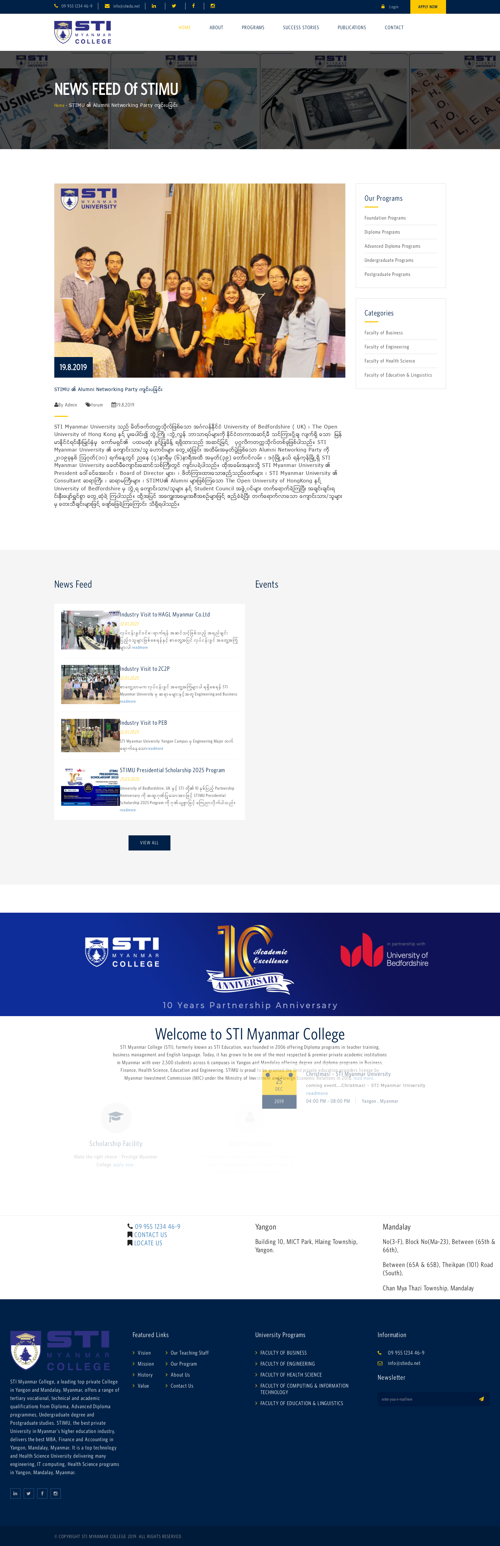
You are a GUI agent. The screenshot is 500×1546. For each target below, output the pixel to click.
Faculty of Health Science (390, 361)
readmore (140, 647)
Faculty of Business (384, 332)
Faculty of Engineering (387, 346)
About (216, 27)
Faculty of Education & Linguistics (398, 375)
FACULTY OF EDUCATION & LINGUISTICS (302, 1403)
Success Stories (301, 27)
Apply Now (428, 6)
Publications (352, 27)
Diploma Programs (382, 232)
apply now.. (124, 1164)
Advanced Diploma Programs (393, 246)
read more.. (365, 1078)
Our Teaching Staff (190, 1352)
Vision (144, 1352)
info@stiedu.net (126, 6)
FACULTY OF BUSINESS (283, 1352)
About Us (180, 1374)
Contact (394, 27)
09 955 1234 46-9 (77, 6)
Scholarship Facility (115, 1143)
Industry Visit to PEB (143, 722)
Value (143, 1385)
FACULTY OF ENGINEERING (287, 1363)
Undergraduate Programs (389, 260)
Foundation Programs (385, 218)
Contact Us (182, 1385)
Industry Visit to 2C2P (145, 668)
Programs (253, 27)
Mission (146, 1363)
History (145, 1374)
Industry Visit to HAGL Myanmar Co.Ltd (165, 614)
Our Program (184, 1363)
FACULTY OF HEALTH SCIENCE (291, 1374)
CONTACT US (150, 1234)
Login (390, 6)
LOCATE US (148, 1243)
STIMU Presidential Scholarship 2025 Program (172, 770)
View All (149, 842)
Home (185, 27)
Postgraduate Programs (388, 274)
